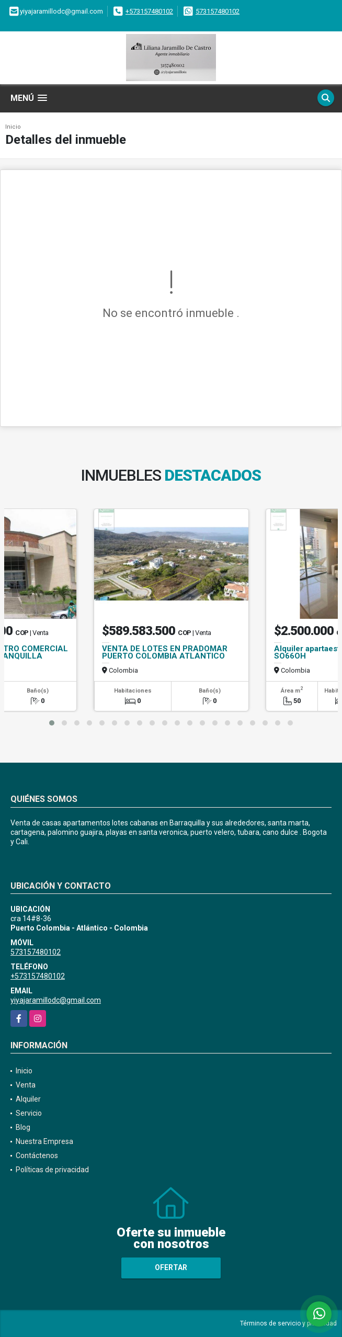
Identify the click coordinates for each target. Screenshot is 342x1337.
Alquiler (28, 1099)
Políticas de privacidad (52, 1169)
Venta (26, 1085)
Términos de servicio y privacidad (288, 1323)
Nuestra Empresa (44, 1141)
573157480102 (218, 11)
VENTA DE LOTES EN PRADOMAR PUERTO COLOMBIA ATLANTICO (164, 652)
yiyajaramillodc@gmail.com (55, 1000)
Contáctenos (37, 1155)
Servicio (29, 1113)
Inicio (13, 126)
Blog (23, 1127)
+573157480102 (149, 11)
